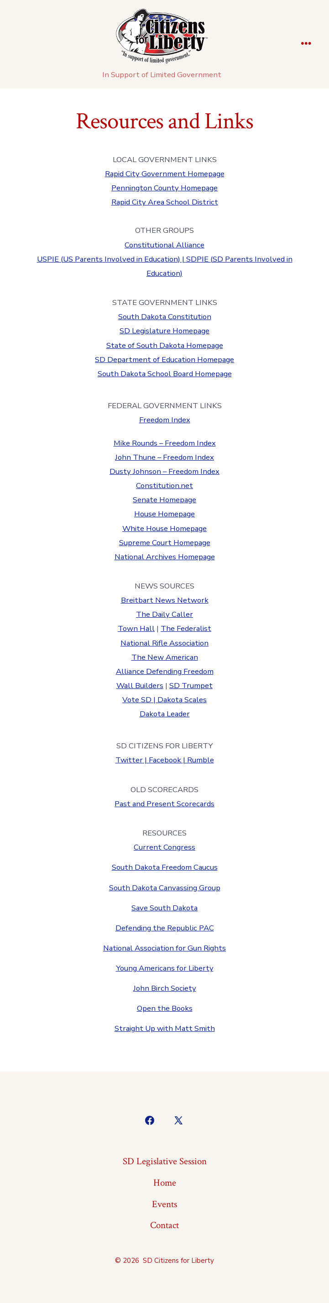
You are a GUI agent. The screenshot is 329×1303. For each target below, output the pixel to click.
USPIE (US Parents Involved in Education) (108, 259)
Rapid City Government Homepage (165, 173)
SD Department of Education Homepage (164, 359)
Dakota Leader (165, 714)
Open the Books (165, 1008)
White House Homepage (164, 528)
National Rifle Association (164, 643)
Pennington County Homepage (164, 188)
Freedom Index (164, 420)
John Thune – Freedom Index (164, 457)
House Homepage (164, 514)
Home (164, 1183)
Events (164, 1204)
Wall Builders (139, 685)
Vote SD (136, 699)
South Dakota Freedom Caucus (165, 867)
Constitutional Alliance (164, 245)
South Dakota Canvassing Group (164, 888)
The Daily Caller (164, 614)
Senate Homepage (164, 499)
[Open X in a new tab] (178, 1120)
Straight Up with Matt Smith (165, 1028)
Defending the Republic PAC (164, 928)
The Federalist (186, 628)
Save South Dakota (164, 908)
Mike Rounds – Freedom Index (165, 443)
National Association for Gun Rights (164, 948)
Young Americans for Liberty (165, 968)
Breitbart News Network (165, 600)
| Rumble (198, 760)
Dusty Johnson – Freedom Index (164, 471)
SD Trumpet (191, 685)
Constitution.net (164, 485)
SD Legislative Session (165, 1161)
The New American (164, 657)
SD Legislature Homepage (164, 331)
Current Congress (164, 847)
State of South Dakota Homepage (164, 345)
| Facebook (163, 760)
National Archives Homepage (165, 557)
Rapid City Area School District (164, 202)
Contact (164, 1225)
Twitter (129, 760)
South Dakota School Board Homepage (165, 373)
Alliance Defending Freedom (165, 671)
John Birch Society (164, 988)
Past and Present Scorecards (164, 804)
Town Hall (136, 628)
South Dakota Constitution (164, 316)
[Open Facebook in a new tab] (149, 1120)
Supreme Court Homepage (164, 542)
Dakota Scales (182, 699)
